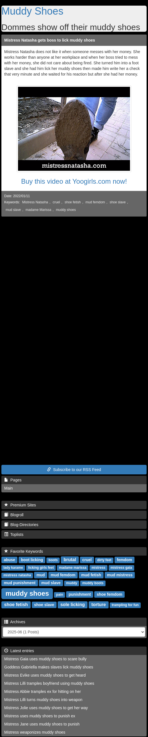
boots (53, 560)
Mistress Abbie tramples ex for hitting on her (42, 691)
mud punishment (19, 583)
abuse (9, 560)
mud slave (13, 210)
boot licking (32, 560)
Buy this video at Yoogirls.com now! (74, 181)
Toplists (13, 534)
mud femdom (95, 202)
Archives (14, 622)
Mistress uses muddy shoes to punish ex (39, 716)
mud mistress (120, 575)
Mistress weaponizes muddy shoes (34, 732)
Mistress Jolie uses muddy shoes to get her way (46, 708)
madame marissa (72, 568)
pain (59, 595)
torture (98, 604)
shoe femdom (109, 594)
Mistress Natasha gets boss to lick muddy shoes (49, 40)
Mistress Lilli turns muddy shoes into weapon (43, 699)
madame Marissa (38, 210)
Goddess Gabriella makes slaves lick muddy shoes (48, 667)
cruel (56, 202)
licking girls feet (41, 568)
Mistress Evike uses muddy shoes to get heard (45, 675)
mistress (98, 568)
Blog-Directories (21, 524)
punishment (80, 594)
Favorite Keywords (23, 551)
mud (41, 575)
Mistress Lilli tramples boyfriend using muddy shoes (49, 683)
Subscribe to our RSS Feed (74, 469)
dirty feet (104, 560)
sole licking (72, 604)
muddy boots (92, 583)
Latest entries (19, 651)
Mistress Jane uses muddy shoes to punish (42, 724)
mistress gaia (121, 568)
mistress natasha (17, 575)
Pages (12, 480)
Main (8, 488)
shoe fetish (73, 202)
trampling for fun (125, 605)
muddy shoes (66, 210)
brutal (70, 559)
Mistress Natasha (35, 202)
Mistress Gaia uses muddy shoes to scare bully (45, 659)
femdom (124, 560)
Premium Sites (20, 505)
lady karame (13, 568)
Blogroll (13, 515)
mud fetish (91, 575)
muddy (71, 583)
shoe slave (118, 202)
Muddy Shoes (32, 11)
